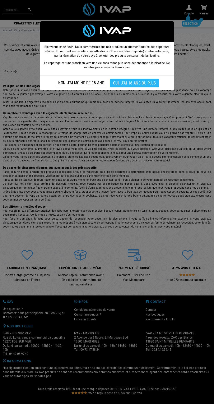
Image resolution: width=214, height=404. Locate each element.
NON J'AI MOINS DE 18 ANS (81, 83)
